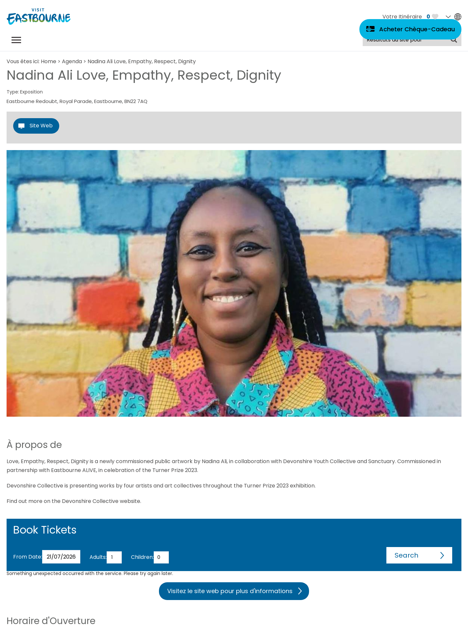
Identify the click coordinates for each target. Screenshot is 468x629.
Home (48, 61)
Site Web (41, 125)
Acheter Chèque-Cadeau (417, 29)
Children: (142, 557)
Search (406, 555)
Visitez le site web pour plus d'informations (230, 591)
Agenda (72, 61)
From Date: (27, 557)
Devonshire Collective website (101, 501)
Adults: (98, 557)
